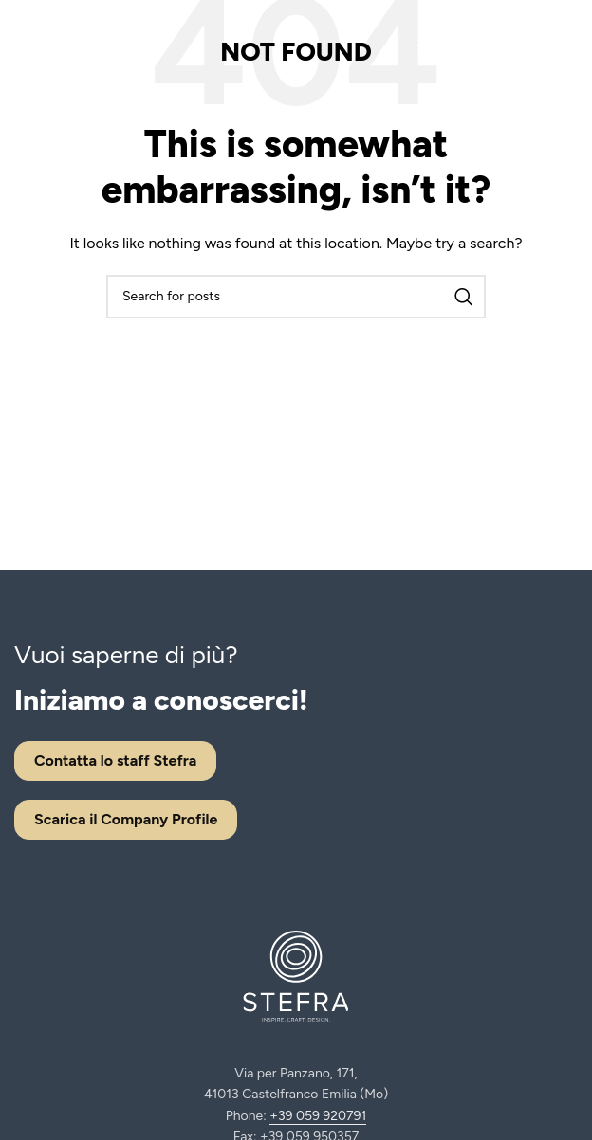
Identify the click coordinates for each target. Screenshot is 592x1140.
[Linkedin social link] (566, 45)
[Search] (296, 296)
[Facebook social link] (522, 45)
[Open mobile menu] (455, 45)
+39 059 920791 (317, 1116)
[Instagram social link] (543, 45)
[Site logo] (72, 43)
